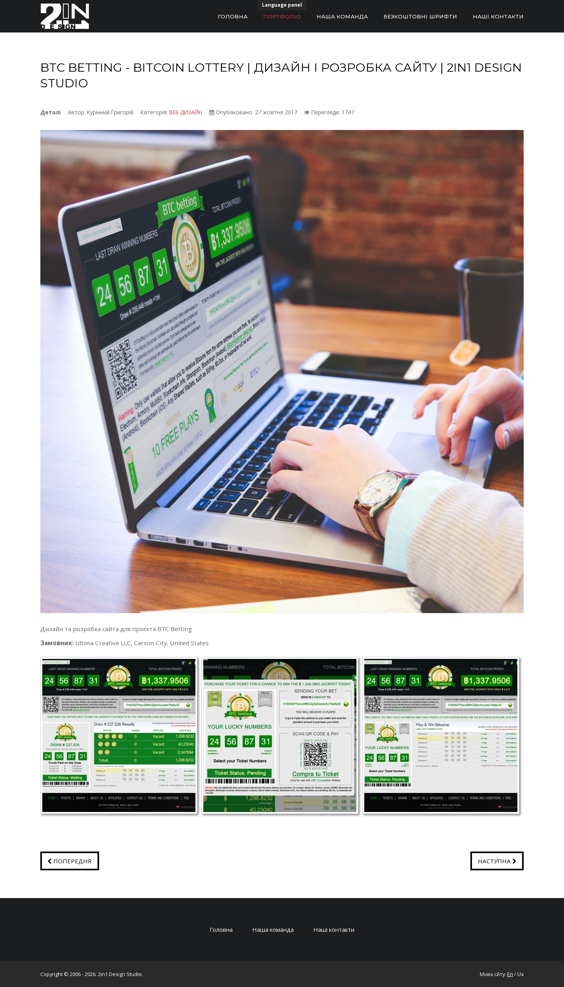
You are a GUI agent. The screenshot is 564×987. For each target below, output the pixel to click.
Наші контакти (335, 929)
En (510, 974)
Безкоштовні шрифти (420, 16)
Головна (233, 16)
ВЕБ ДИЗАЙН (185, 112)
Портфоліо (282, 16)
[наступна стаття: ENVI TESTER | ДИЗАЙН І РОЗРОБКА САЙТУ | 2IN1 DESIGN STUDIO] (497, 861)
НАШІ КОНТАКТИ (498, 16)
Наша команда (342, 16)
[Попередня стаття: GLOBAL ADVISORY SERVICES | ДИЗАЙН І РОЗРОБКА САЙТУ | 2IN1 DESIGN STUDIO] (69, 861)
